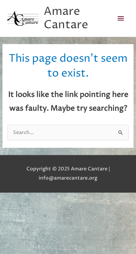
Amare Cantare (66, 18)
